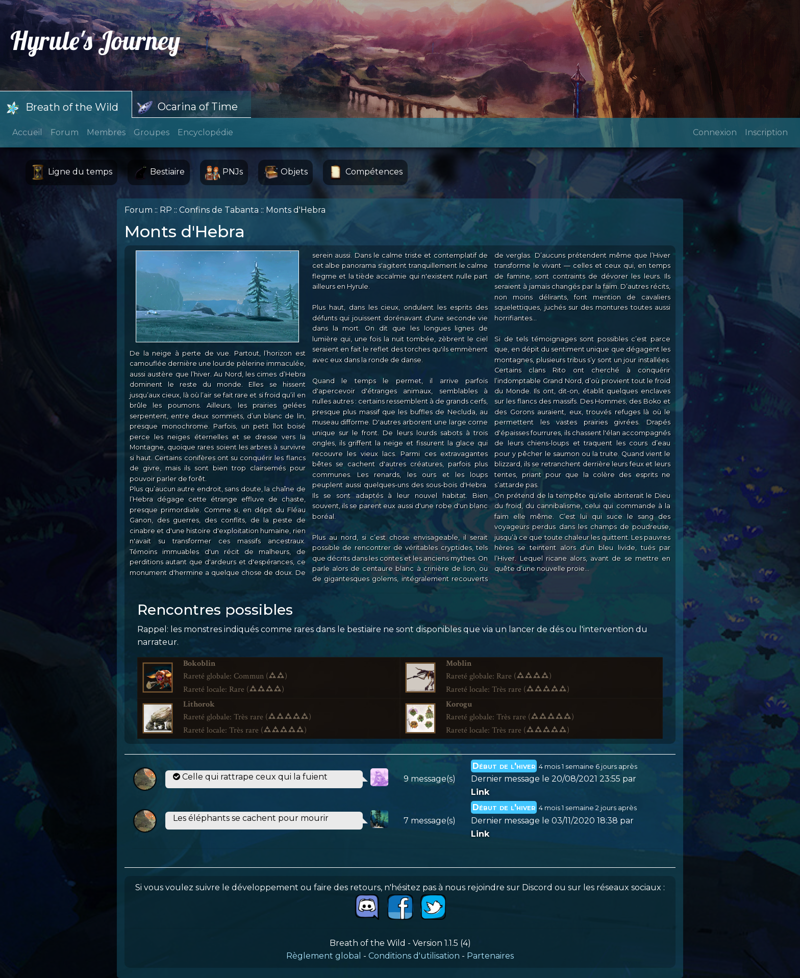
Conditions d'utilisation (414, 956)
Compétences (365, 172)
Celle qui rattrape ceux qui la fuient (250, 777)
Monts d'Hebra (296, 210)
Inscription (766, 132)
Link (480, 792)
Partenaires (490, 956)
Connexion (715, 132)
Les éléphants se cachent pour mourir (251, 818)
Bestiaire (159, 172)
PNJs (224, 172)
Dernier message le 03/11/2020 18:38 (544, 820)
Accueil (27, 132)
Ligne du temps (71, 172)
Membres (106, 132)
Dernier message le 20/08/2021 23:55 (545, 779)
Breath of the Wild (61, 108)
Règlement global (323, 956)
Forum (65, 132)
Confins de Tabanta (219, 210)
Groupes (151, 132)
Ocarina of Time (187, 107)
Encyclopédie (205, 132)
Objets (285, 172)
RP (166, 210)
